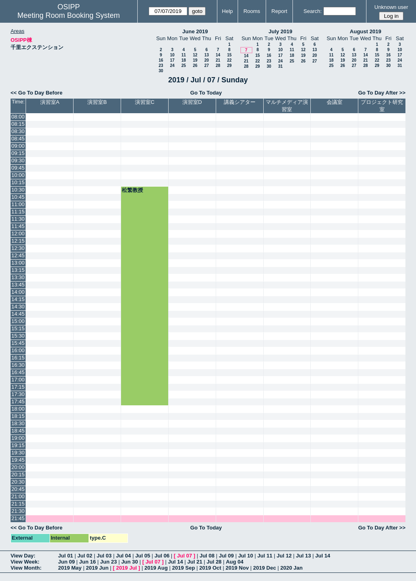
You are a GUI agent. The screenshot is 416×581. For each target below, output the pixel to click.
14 (218, 55)
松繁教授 (132, 190)
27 (206, 65)
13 (206, 55)
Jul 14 (322, 556)
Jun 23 (108, 562)
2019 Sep (183, 568)
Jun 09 (66, 562)
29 (229, 65)
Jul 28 (214, 562)
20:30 (18, 482)
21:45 (18, 518)
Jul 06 (161, 556)
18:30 (18, 423)
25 (183, 65)
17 (172, 60)
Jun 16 (87, 562)
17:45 (18, 401)
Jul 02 (84, 556)
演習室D (192, 102)
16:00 (18, 350)
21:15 (18, 504)
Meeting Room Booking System (68, 15)
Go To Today (206, 93)
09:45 (18, 168)
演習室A (50, 102)
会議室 (334, 102)
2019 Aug (156, 568)
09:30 (18, 160)
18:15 (18, 416)
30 (160, 71)
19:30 (18, 453)
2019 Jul (126, 568)
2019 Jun (97, 568)
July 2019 (280, 31)
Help (227, 11)
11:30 (18, 219)
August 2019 (365, 31)
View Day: (23, 556)
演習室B (97, 102)
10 (172, 55)
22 (229, 60)
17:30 (18, 394)
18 (183, 60)
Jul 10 (245, 556)
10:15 (18, 182)
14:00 (18, 292)
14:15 (18, 299)
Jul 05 (142, 556)
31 (280, 66)
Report (279, 11)
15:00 (18, 321)
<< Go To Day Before (37, 93)
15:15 (18, 328)
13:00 (18, 263)
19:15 (18, 445)
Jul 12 (284, 556)
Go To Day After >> (381, 93)
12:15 (18, 241)
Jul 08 (206, 556)
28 (218, 65)
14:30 (18, 306)
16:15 (18, 358)
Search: (312, 11)
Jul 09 (226, 556)
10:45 (18, 197)
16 (160, 60)
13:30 (18, 277)
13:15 (18, 270)
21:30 (18, 511)
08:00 (18, 117)
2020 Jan (291, 568)
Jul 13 (303, 556)
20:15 (18, 474)
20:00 (18, 467)
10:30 (18, 190)
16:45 (18, 372)
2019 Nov (237, 568)
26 (195, 65)
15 (229, 55)
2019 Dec (264, 568)
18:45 (18, 431)
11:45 (18, 226)
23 (160, 65)
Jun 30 (129, 562)
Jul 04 (123, 556)
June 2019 (195, 31)
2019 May (70, 568)
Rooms (251, 11)
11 (183, 55)
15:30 (18, 336)
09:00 (18, 146)
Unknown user (391, 7)
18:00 (18, 409)
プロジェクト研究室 (382, 105)
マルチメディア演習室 (287, 105)
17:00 (18, 380)
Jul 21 (194, 562)
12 (195, 55)
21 (218, 60)
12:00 (18, 233)
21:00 (18, 496)
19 (195, 60)
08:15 (18, 124)
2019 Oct (210, 568)
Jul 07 (184, 556)
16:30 (18, 365)
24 (172, 65)
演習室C (144, 102)
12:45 (18, 255)
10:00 (18, 175)
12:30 (18, 248)
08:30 (18, 131)
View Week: (25, 562)
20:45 (18, 489)
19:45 (18, 460)
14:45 (18, 314)
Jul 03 (104, 556)
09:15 (18, 153)
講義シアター (240, 102)
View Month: (26, 568)
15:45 (18, 343)
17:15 (18, 387)
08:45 (18, 139)
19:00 (18, 438)
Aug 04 (234, 562)
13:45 (18, 285)
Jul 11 (265, 556)
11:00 (18, 204)
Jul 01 (65, 556)
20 (206, 60)
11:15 (18, 212)
